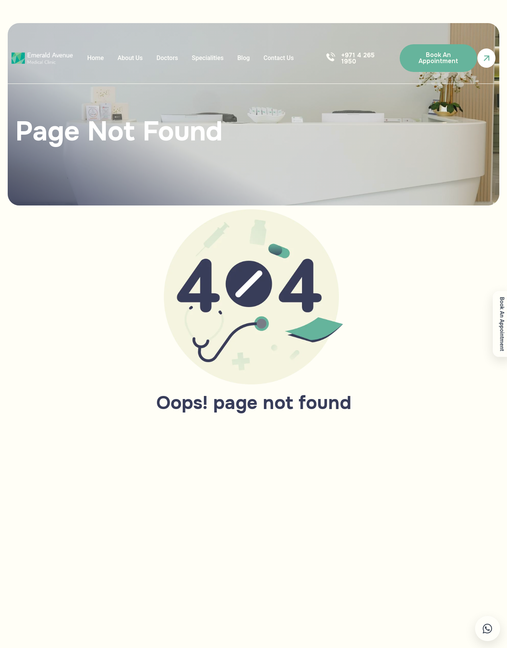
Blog (233, 58)
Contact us (266, 58)
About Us (127, 58)
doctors (161, 58)
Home (94, 58)
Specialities (200, 58)
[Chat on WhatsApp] (464, 628)
